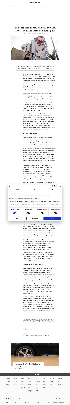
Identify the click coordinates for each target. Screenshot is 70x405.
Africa (22, 385)
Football (51, 380)
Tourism (29, 385)
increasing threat (29, 165)
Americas (22, 383)
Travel (37, 383)
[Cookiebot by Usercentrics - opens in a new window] (53, 186)
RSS (48, 402)
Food (36, 384)
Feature (37, 391)
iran (23, 335)
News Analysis (8, 385)
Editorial (59, 384)
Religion (37, 388)
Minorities (15, 384)
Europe (22, 381)
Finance (29, 384)
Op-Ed (59, 381)
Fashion (37, 385)
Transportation (30, 390)
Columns (59, 380)
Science (37, 387)
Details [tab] (35, 189)
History (37, 390)
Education (15, 381)
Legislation (8, 381)
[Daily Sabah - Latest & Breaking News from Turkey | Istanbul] (35, 2)
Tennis (51, 384)
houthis (40, 335)
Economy (29, 381)
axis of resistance (47, 335)
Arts (44, 378)
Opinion (60, 378)
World (22, 378)
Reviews (44, 387)
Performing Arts (45, 385)
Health (37, 380)
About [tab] (53, 189)
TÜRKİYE (15, 378)
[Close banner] (60, 186)
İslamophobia (23, 388)
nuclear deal (35, 335)
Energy (29, 383)
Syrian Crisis (23, 387)
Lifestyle (38, 378)
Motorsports (52, 383)
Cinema (44, 380)
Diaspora (15, 385)
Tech (29, 387)
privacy (16, 402)
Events (44, 383)
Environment (38, 381)
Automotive (30, 380)
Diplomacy (8, 380)
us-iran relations (29, 335)
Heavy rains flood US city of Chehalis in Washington (28, 365)
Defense (29, 388)
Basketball (52, 381)
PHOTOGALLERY (19, 368)
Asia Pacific (23, 384)
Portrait (44, 384)
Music (44, 381)
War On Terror (8, 383)
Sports (52, 378)
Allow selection (35, 218)
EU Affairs (7, 384)
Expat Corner (38, 393)
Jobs (7, 402)
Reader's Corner (60, 383)
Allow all (52, 218)
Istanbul (14, 380)
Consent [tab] (17, 189)
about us (27, 402)
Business (30, 378)
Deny (17, 218)
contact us (38, 402)
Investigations (15, 383)
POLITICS (8, 378)
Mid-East (22, 380)
